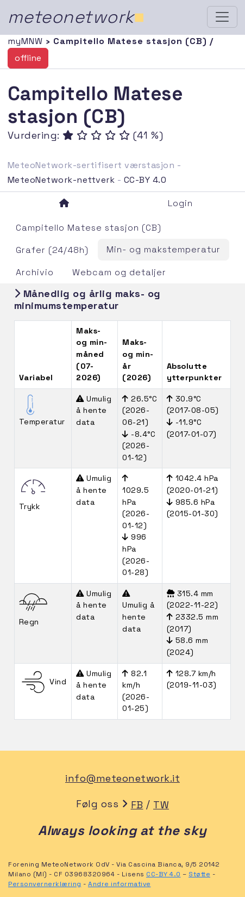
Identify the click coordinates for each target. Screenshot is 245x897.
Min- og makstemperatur (163, 249)
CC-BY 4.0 (145, 179)
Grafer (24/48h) (52, 250)
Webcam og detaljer (119, 272)
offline (28, 58)
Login (180, 203)
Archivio (35, 272)
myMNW (27, 41)
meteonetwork (76, 17)
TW (161, 805)
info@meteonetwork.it (122, 778)
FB (137, 805)
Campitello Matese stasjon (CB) (88, 227)
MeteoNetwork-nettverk (61, 179)
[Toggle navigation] (222, 17)
